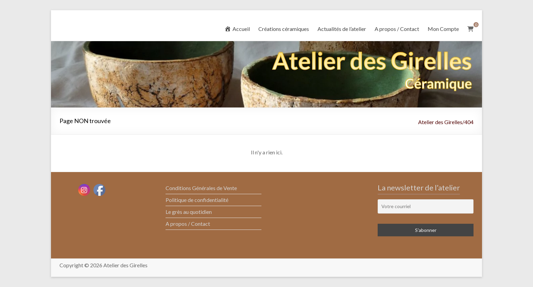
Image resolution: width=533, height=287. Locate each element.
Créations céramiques (283, 29)
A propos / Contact (397, 29)
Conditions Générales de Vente (201, 188)
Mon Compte (443, 29)
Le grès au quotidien (189, 211)
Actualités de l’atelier (341, 29)
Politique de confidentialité (197, 200)
